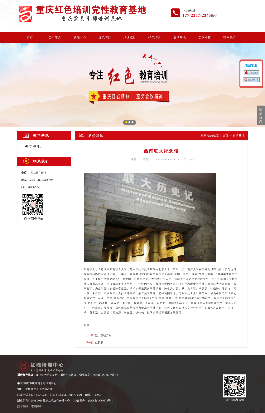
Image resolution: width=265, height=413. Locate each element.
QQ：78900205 (30, 187)
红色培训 (105, 37)
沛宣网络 (36, 406)
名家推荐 (204, 37)
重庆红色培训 (25, 374)
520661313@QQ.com (41, 179)
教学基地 (179, 37)
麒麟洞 (99, 342)
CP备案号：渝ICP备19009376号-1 (93, 400)
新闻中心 (80, 37)
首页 (30, 37)
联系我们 (229, 37)
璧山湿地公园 (103, 335)
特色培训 (154, 37)
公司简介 (55, 37)
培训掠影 (129, 37)
